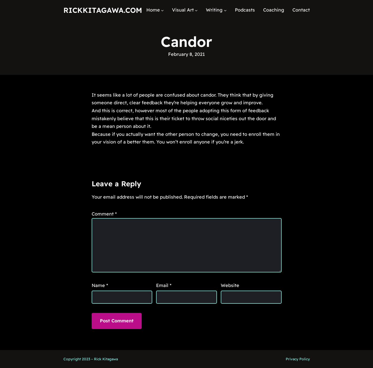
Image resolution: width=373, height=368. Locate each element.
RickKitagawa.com (102, 10)
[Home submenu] (162, 10)
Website (230, 285)
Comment (104, 214)
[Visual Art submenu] (196, 10)
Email (163, 285)
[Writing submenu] (225, 10)
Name (100, 285)
